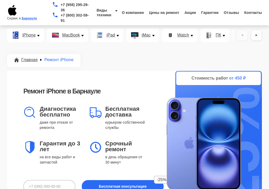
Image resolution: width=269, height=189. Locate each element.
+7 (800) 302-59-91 (75, 18)
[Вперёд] (256, 35)
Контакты (253, 12)
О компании (133, 12)
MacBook (71, 35)
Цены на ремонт (164, 12)
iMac (146, 35)
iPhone (29, 35)
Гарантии (210, 12)
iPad (110, 35)
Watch (183, 35)
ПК (218, 35)
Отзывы (231, 12)
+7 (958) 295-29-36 (75, 7)
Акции (190, 12)
